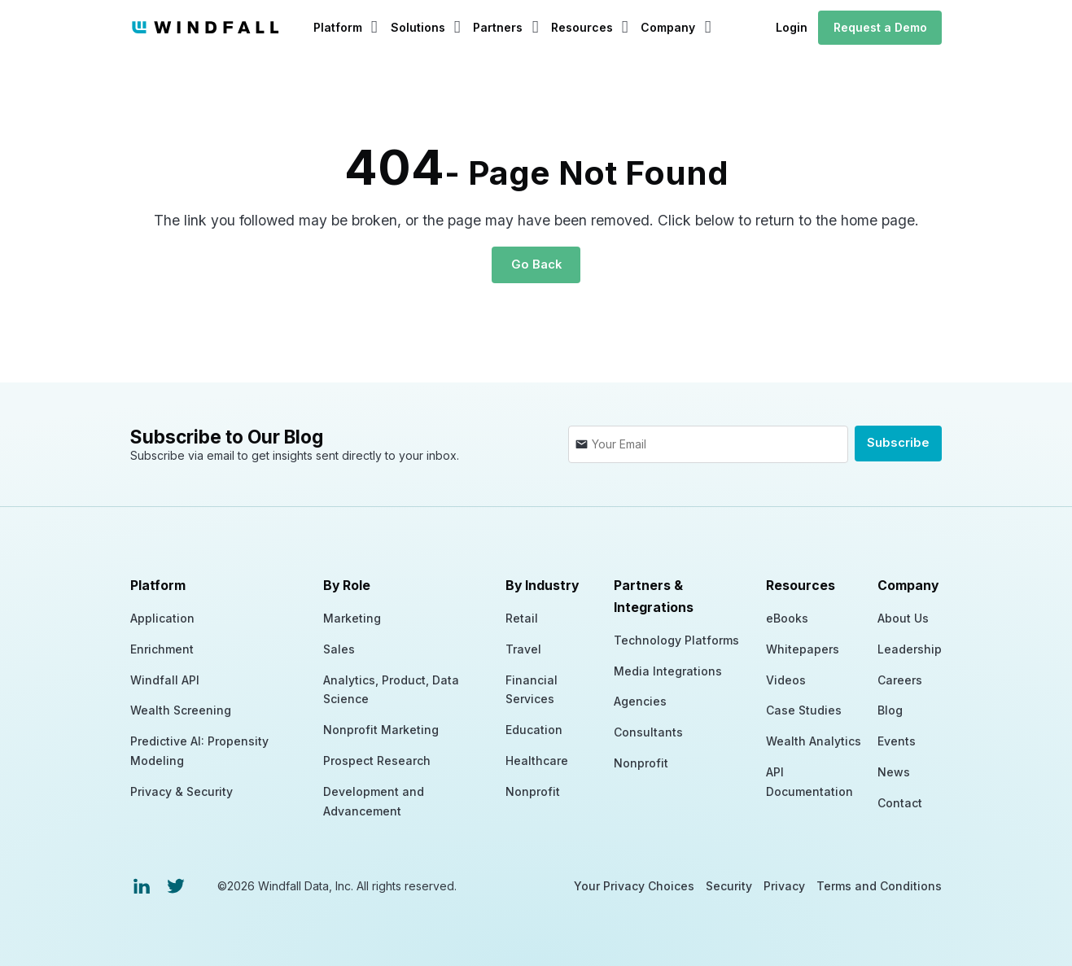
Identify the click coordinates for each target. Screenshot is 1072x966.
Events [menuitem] (896, 739)
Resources (582, 27)
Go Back (536, 264)
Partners (498, 27)
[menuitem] (141, 884)
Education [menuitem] (533, 728)
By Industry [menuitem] (542, 584)
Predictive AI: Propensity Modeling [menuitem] (199, 749)
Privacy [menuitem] (784, 884)
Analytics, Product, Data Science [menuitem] (391, 688)
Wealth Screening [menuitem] (180, 708)
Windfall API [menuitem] (164, 678)
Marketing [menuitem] (352, 616)
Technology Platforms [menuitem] (676, 638)
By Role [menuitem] (346, 584)
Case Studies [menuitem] (804, 708)
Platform (337, 27)
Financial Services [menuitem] (531, 688)
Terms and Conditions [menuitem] (879, 884)
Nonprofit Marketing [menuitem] (381, 728)
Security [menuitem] (729, 884)
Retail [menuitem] (521, 616)
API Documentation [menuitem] (809, 780)
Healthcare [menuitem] (536, 759)
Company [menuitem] (908, 584)
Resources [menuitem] (800, 584)
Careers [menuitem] (899, 678)
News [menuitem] (893, 770)
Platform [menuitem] (158, 584)
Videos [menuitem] (786, 678)
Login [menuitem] (791, 27)
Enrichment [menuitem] (162, 647)
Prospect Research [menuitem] (377, 759)
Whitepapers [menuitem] (802, 647)
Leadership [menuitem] (909, 647)
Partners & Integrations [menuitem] (654, 595)
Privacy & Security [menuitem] (181, 790)
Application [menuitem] (162, 616)
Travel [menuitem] (523, 647)
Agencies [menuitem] (640, 699)
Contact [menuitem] (899, 801)
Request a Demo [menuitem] (880, 27)
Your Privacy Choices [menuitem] (634, 884)
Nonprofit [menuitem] (532, 790)
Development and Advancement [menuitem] (373, 799)
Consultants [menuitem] (648, 730)
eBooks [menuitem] (787, 616)
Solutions (418, 27)
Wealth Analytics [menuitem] (813, 739)
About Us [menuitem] (903, 616)
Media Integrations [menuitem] (668, 669)
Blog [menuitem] (890, 708)
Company (668, 27)
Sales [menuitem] (339, 647)
